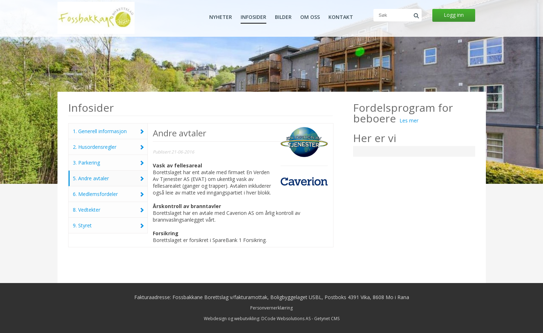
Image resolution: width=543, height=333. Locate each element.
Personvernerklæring (271, 308)
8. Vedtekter (108, 209)
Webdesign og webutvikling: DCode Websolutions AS (257, 319)
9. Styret (108, 225)
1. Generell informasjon (108, 131)
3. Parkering (108, 162)
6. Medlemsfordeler (108, 194)
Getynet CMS (327, 319)
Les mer (408, 120)
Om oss (310, 17)
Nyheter (220, 17)
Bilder (283, 17)
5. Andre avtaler (108, 178)
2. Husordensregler (108, 146)
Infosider (253, 17)
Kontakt (340, 17)
